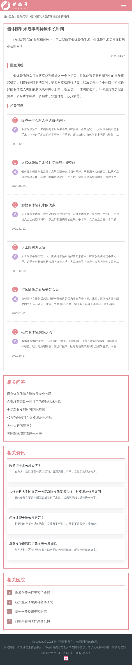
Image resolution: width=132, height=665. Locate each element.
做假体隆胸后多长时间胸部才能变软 (48, 163)
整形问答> (23, 16)
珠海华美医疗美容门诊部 (28, 592)
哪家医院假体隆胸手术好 (24, 433)
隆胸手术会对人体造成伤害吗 (43, 120)
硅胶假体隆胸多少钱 (36, 332)
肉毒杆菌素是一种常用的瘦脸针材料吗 (34, 401)
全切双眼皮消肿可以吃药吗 (26, 409)
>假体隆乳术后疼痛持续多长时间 (49, 16)
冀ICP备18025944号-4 (76, 653)
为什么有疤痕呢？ (19, 425)
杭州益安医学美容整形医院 (30, 602)
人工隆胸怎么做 (33, 247)
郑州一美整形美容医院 (27, 611)
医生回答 (16, 65)
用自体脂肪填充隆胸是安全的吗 (29, 394)
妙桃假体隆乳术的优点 (38, 205)
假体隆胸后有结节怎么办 (40, 290)
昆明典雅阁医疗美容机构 (28, 621)
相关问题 (16, 106)
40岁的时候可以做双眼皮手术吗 (29, 417)
